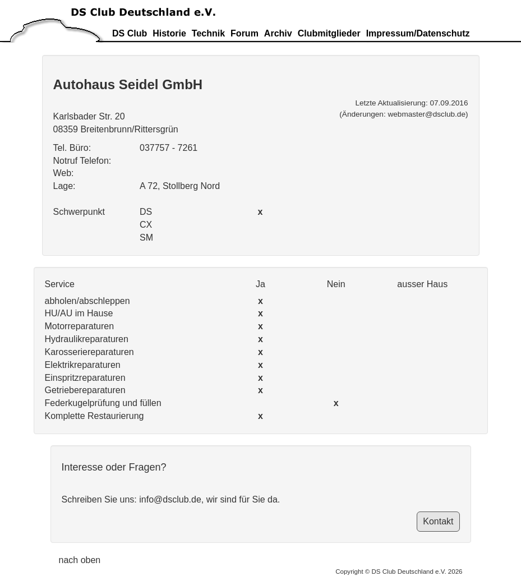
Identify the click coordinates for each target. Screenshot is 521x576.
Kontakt (438, 521)
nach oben (80, 560)
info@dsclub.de (170, 499)
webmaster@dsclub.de (426, 114)
